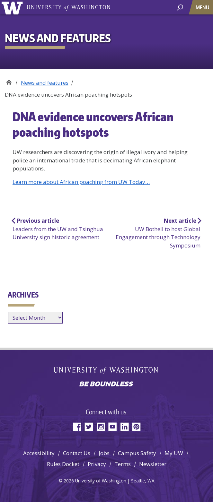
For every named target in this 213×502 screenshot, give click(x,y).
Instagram (100, 426)
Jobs (104, 453)
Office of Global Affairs (9, 80)
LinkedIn (124, 426)
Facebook (77, 426)
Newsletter (152, 464)
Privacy (97, 464)
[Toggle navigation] (203, 7)
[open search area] (180, 7)
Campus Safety (137, 453)
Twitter (88, 426)
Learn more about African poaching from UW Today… (81, 182)
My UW (173, 453)
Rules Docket (63, 464)
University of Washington (13, 7)
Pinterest (136, 426)
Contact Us (76, 453)
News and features (44, 82)
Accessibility (39, 453)
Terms (122, 464)
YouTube (112, 426)
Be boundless (106, 384)
